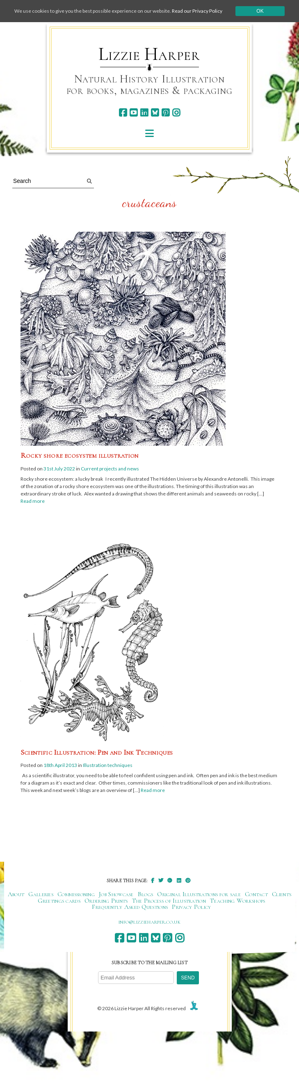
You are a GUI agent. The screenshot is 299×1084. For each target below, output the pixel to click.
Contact (256, 894)
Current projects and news (110, 469)
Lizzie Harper (149, 54)
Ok (259, 11)
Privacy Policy (191, 907)
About (16, 894)
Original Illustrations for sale (199, 894)
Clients (281, 894)
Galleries (40, 894)
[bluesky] (155, 112)
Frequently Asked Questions (130, 907)
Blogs (145, 894)
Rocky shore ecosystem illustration (80, 455)
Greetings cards (59, 900)
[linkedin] (144, 112)
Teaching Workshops (237, 900)
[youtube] (133, 112)
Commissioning (76, 894)
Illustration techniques (107, 765)
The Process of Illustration (169, 900)
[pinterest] (165, 112)
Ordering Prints (106, 900)
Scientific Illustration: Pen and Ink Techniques (97, 752)
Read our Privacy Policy (197, 11)
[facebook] (123, 112)
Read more (33, 501)
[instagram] (176, 112)
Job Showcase (116, 894)
